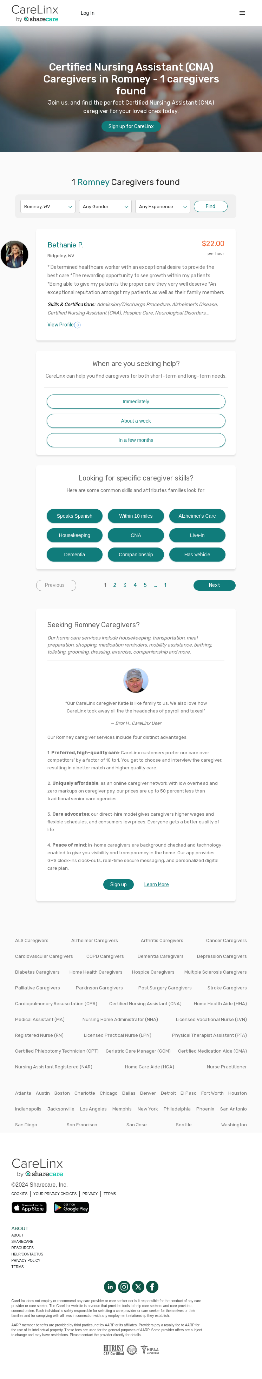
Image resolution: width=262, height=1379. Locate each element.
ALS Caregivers (31, 940)
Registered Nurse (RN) (39, 1035)
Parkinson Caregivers (99, 987)
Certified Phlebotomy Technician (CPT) (57, 1051)
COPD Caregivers (105, 956)
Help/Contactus (27, 1254)
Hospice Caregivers (153, 972)
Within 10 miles (136, 516)
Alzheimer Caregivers (94, 940)
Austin (43, 1093)
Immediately (136, 401)
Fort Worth (212, 1093)
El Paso (189, 1093)
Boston (62, 1093)
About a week (136, 421)
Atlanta (23, 1093)
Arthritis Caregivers (162, 940)
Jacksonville (60, 1109)
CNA (136, 535)
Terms (18, 1267)
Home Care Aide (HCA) (149, 1066)
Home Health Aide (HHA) (220, 1003)
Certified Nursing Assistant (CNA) (145, 1003)
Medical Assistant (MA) (40, 1019)
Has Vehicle (197, 554)
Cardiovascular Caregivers (44, 956)
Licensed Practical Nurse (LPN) (117, 1035)
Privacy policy (26, 1260)
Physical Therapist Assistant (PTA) (209, 1035)
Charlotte (84, 1093)
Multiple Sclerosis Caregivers (215, 972)
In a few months (136, 440)
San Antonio (233, 1109)
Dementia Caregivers (161, 956)
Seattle (184, 1124)
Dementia (74, 554)
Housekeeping (75, 535)
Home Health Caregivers (96, 972)
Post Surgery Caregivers (165, 987)
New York (148, 1109)
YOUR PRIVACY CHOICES (55, 1194)
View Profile (64, 325)
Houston (237, 1093)
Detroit (168, 1093)
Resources (23, 1248)
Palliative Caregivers (37, 987)
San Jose (136, 1124)
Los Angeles (93, 1109)
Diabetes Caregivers (37, 972)
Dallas (129, 1093)
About (18, 1235)
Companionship (136, 554)
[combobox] (24, 206)
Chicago (109, 1093)
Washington (234, 1124)
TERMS (110, 1194)
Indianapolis (28, 1109)
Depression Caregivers (222, 956)
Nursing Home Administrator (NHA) (120, 1019)
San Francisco (82, 1124)
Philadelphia (177, 1109)
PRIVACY (90, 1194)
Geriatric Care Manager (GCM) (138, 1051)
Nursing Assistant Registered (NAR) (53, 1066)
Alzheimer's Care (197, 516)
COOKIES (20, 1194)
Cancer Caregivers (226, 940)
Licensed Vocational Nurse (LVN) (211, 1019)
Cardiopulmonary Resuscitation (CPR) (56, 1003)
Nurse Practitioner (227, 1066)
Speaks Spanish (74, 516)
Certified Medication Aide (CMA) (212, 1051)
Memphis (122, 1109)
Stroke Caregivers (227, 987)
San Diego (26, 1124)
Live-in (197, 535)
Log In (87, 13)
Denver (148, 1093)
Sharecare (22, 1242)
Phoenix (205, 1109)
